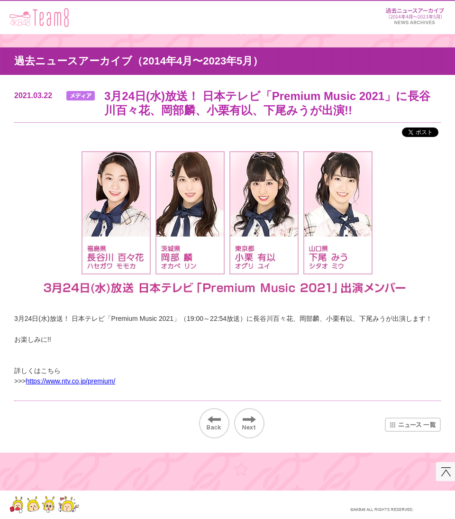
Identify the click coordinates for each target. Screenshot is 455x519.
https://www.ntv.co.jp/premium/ (71, 381)
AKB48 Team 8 (39, 17)
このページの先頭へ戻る (445, 471)
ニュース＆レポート (415, 14)
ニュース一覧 (413, 425)
